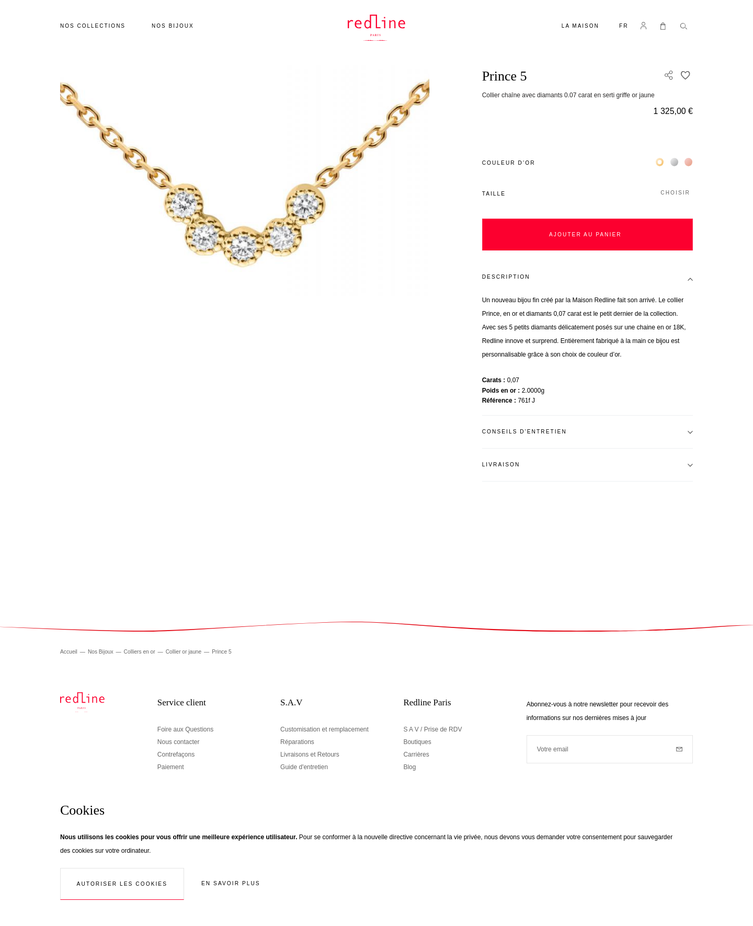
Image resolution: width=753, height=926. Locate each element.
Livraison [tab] (501, 464)
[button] (624, 27)
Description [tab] (506, 277)
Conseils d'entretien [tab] (524, 432)
